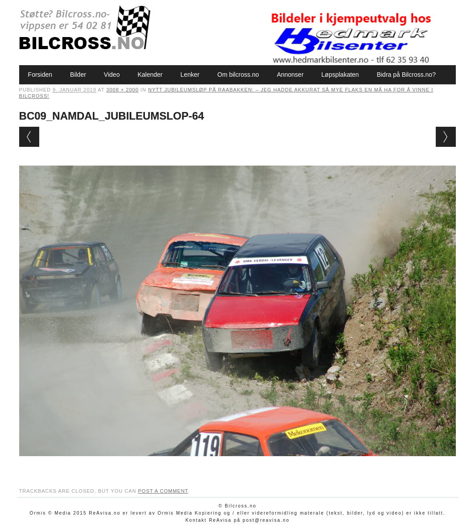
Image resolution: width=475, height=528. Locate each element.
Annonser (290, 74)
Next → (446, 137)
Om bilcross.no (238, 74)
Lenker (189, 74)
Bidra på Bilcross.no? (406, 74)
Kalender (149, 74)
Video (112, 74)
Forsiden (40, 74)
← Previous (29, 137)
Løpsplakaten (340, 74)
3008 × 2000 (122, 89)
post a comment (163, 491)
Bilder (78, 74)
